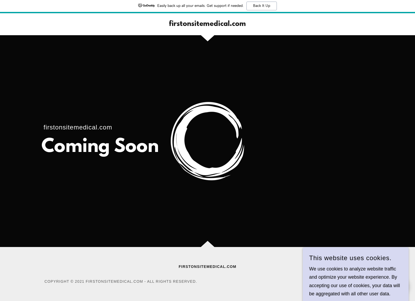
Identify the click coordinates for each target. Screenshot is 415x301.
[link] (207, 24)
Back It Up (261, 6)
